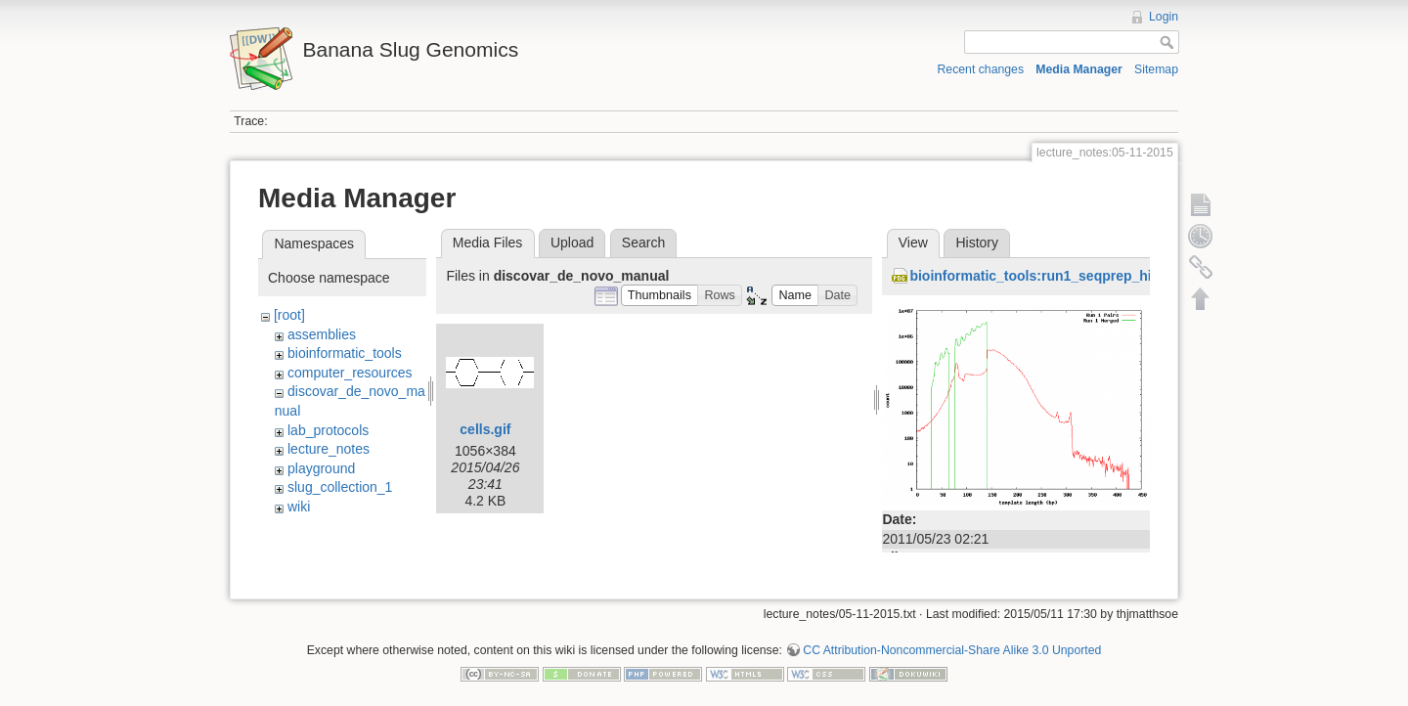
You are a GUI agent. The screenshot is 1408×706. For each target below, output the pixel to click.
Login (1163, 16)
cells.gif (485, 429)
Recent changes (981, 69)
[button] (660, 296)
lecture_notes (328, 449)
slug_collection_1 (339, 487)
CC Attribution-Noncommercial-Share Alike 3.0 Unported (952, 641)
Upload (572, 242)
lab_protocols (328, 430)
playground (321, 468)
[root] (289, 315)
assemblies (321, 334)
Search (643, 242)
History (976, 242)
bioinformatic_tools (344, 353)
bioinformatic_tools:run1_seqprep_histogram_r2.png (1081, 276)
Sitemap (1156, 69)
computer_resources (350, 372)
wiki (298, 506)
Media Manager (1078, 69)
